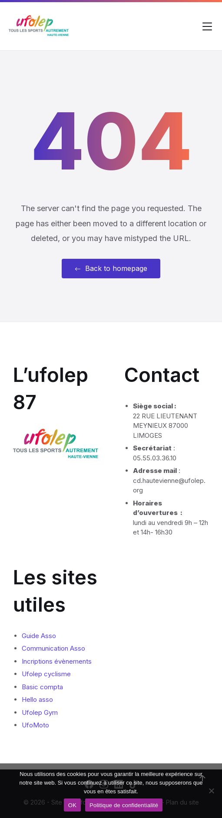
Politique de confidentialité (123, 805)
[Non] (211, 790)
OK (72, 805)
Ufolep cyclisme (46, 674)
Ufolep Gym (40, 712)
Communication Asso (53, 648)
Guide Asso (39, 636)
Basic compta (42, 687)
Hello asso (37, 699)
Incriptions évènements (57, 661)
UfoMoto (35, 725)
